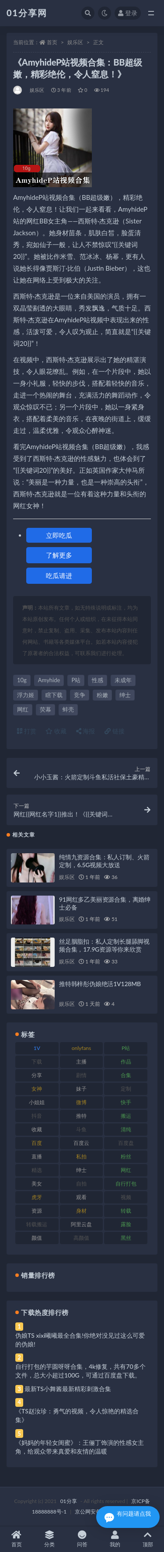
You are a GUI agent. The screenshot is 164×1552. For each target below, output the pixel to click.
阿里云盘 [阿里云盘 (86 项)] (81, 1224)
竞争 (79, 694)
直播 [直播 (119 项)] (36, 1156)
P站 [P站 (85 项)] (126, 1048)
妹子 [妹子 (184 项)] (81, 1088)
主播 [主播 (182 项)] (81, 1061)
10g (22, 680)
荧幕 (45, 709)
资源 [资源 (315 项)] (36, 1210)
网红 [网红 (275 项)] (126, 1170)
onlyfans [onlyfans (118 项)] (81, 1048)
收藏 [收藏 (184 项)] (36, 1129)
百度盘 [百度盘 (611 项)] (126, 1143)
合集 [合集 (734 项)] (126, 1075)
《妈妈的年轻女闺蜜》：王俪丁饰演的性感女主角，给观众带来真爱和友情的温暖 (79, 1447)
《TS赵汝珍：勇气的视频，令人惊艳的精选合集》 (77, 1415)
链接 (115, 731)
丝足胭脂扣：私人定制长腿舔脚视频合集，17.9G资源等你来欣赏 (104, 945)
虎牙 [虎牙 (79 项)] (36, 1197)
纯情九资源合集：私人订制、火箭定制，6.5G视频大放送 (104, 860)
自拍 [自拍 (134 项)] (81, 1183)
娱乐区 (75, 42)
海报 (85, 731)
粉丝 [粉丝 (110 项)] (126, 1156)
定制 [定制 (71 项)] (126, 1088)
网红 (22, 709)
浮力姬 (25, 694)
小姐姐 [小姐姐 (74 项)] (37, 1102)
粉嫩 (102, 694)
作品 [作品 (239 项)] (126, 1061)
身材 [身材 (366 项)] (81, 1210)
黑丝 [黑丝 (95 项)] (126, 1238)
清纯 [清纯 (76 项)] (126, 1129)
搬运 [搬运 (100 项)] (126, 1116)
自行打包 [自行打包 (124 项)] (125, 1183)
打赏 (26, 731)
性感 (97, 680)
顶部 (147, 1539)
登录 (127, 13)
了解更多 (59, 555)
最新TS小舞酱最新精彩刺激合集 (67, 1388)
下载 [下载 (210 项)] (36, 1061)
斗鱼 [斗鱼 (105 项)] (81, 1129)
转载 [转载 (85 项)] (126, 1210)
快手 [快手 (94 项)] (126, 1102)
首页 (52, 42)
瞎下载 (54, 694)
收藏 (55, 731)
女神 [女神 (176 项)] (36, 1088)
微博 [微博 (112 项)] (81, 1102)
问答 (82, 1539)
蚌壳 (68, 709)
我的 (114, 1539)
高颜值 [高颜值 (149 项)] (81, 1238)
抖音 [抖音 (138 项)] (36, 1116)
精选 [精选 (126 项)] (36, 1170)
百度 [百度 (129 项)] (36, 1143)
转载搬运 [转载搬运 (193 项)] (36, 1224)
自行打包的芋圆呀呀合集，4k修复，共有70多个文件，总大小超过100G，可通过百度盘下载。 (80, 1371)
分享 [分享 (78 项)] (36, 1075)
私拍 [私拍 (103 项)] (81, 1156)
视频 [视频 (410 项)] (126, 1197)
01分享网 (27, 12)
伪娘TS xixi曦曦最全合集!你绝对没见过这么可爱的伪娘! (80, 1340)
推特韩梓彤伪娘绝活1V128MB (100, 983)
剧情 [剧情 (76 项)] (81, 1075)
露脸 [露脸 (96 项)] (126, 1224)
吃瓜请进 (59, 575)
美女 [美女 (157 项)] (36, 1183)
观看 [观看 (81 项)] (81, 1197)
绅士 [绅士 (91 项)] (81, 1170)
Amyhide (49, 680)
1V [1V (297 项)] (37, 1048)
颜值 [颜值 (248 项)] (36, 1238)
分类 (49, 1539)
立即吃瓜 (59, 535)
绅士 (125, 694)
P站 (75, 680)
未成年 (123, 680)
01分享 (68, 1501)
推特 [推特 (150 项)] (81, 1116)
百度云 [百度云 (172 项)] (81, 1143)
